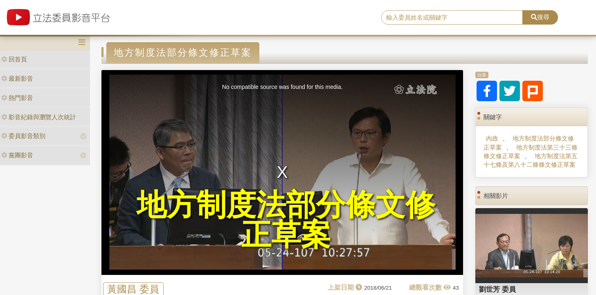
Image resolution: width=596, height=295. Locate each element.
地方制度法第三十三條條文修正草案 (531, 151)
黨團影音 (17, 155)
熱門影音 (17, 97)
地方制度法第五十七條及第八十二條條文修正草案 (531, 160)
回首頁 (14, 59)
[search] (452, 17)
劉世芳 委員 (497, 289)
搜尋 (540, 17)
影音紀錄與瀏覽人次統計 (38, 116)
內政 (492, 138)
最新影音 (17, 78)
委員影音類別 (23, 135)
